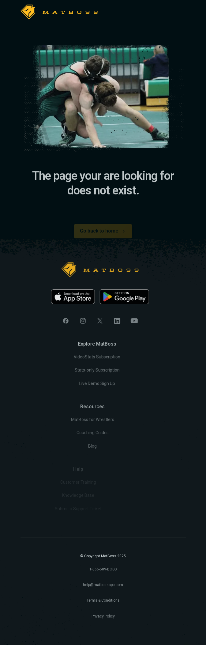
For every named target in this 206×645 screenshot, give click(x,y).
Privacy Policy (103, 616)
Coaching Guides (74, 433)
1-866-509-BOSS (103, 569)
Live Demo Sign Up (84, 383)
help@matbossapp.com (103, 585)
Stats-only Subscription (84, 370)
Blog (74, 446)
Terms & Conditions (103, 600)
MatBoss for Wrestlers (74, 419)
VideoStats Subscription (84, 357)
